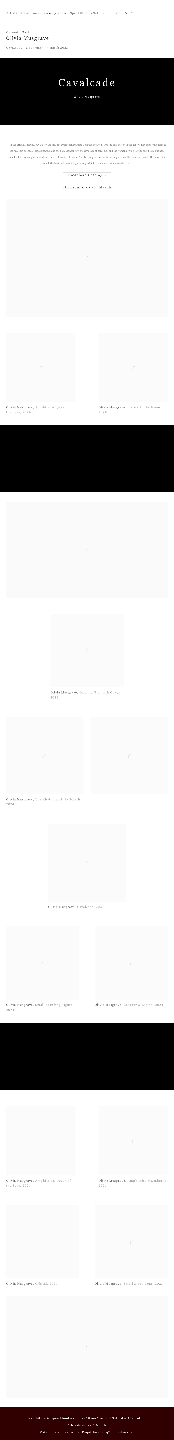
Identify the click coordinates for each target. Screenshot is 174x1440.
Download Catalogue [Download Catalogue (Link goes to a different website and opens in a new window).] (87, 175)
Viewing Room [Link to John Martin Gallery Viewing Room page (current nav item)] (54, 13)
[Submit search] (126, 12)
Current (12, 32)
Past (25, 32)
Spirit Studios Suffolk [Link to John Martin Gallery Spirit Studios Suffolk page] (87, 13)
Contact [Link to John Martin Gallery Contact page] (114, 13)
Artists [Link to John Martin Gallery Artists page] (11, 13)
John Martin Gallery (27, 7)
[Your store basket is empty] (132, 13)
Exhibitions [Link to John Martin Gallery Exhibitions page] (30, 13)
